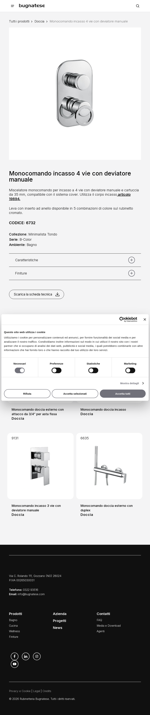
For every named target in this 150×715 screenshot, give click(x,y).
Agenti (101, 631)
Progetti (59, 621)
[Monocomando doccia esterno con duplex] (109, 466)
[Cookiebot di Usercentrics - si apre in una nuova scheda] (122, 319)
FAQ (99, 620)
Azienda (59, 614)
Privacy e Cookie (20, 691)
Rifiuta (27, 393)
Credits (47, 691)
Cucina (13, 625)
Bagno (13, 620)
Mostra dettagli (129, 383)
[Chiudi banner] (145, 319)
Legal (36, 691)
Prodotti (15, 614)
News (57, 628)
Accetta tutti (122, 393)
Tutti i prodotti (19, 21)
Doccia (39, 21)
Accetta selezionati (75, 393)
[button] (12, 6)
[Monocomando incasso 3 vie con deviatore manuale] (40, 466)
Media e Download (109, 625)
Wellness (14, 631)
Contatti (103, 614)
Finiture (13, 636)
